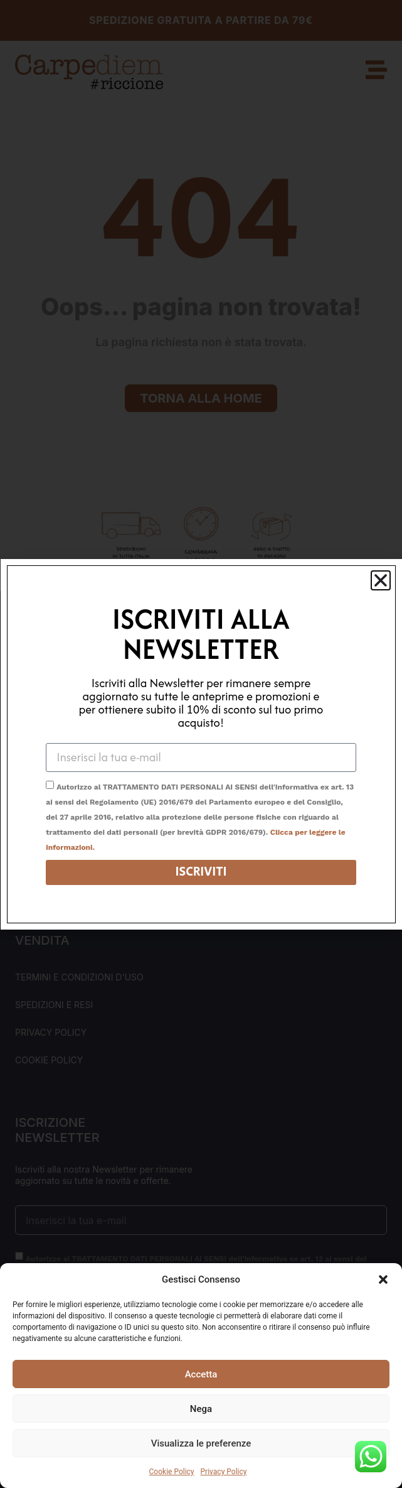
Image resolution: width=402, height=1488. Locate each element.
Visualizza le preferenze (201, 1443)
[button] (383, 1279)
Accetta (201, 1374)
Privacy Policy (224, 1471)
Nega (201, 1409)
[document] (201, 744)
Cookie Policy (171, 1471)
